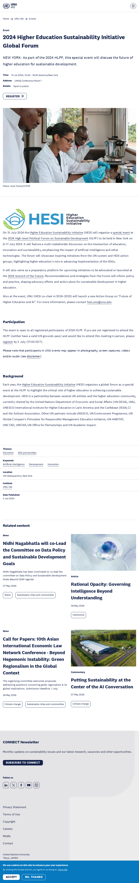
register (8, 342)
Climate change (13, 704)
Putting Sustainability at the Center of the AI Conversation (102, 683)
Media (6, 836)
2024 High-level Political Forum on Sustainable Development (48, 238)
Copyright (9, 821)
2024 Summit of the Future (25, 276)
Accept (11, 877)
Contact (8, 843)
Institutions (78, 614)
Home (6, 19)
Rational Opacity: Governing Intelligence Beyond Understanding (100, 590)
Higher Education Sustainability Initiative (56, 232)
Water (8, 595)
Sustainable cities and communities (35, 595)
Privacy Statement (14, 807)
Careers (8, 829)
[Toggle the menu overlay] (133, 6)
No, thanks (34, 877)
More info (63, 869)
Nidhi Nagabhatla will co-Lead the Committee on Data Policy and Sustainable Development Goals (34, 553)
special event (121, 232)
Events (32, 19)
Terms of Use (11, 814)
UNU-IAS (19, 19)
